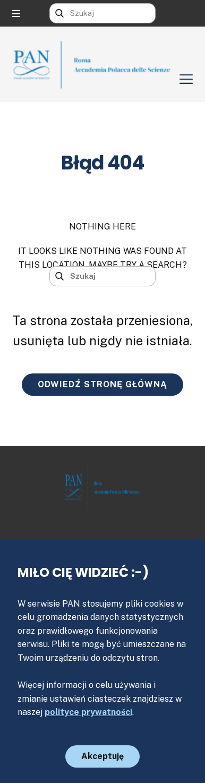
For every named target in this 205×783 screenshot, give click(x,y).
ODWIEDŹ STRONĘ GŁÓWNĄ (102, 384)
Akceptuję (102, 756)
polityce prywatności (88, 712)
